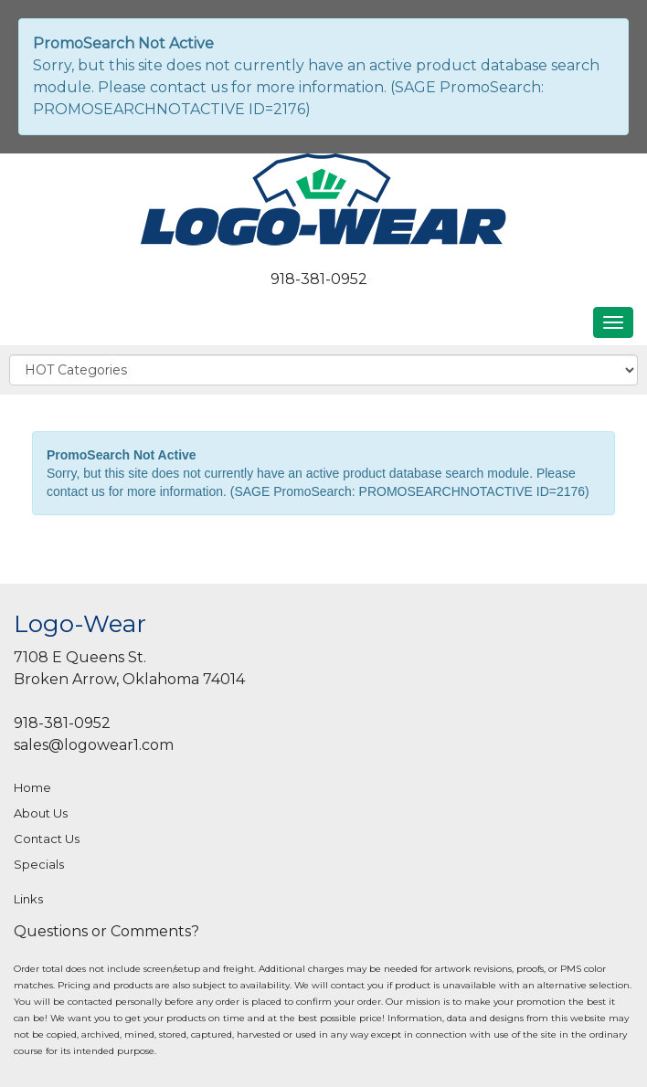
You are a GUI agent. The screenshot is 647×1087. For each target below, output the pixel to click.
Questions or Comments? (106, 931)
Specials (39, 864)
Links (28, 899)
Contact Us (47, 838)
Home (32, 787)
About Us (41, 813)
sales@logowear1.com (94, 745)
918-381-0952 (318, 279)
